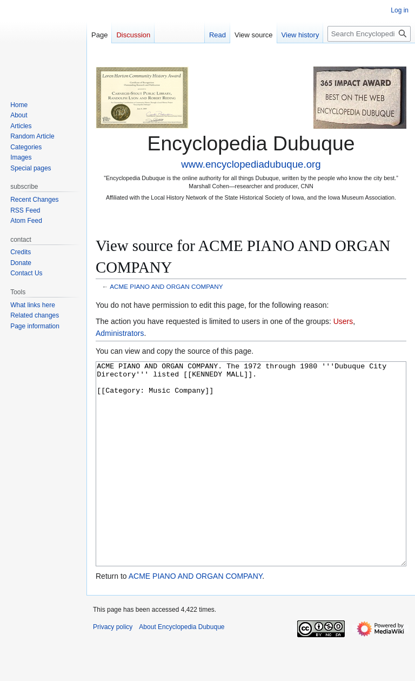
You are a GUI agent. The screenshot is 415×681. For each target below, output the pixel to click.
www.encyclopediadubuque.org (250, 164)
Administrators (120, 333)
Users (343, 321)
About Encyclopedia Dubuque (181, 667)
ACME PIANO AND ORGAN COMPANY (166, 286)
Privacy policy (112, 667)
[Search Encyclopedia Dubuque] (369, 34)
